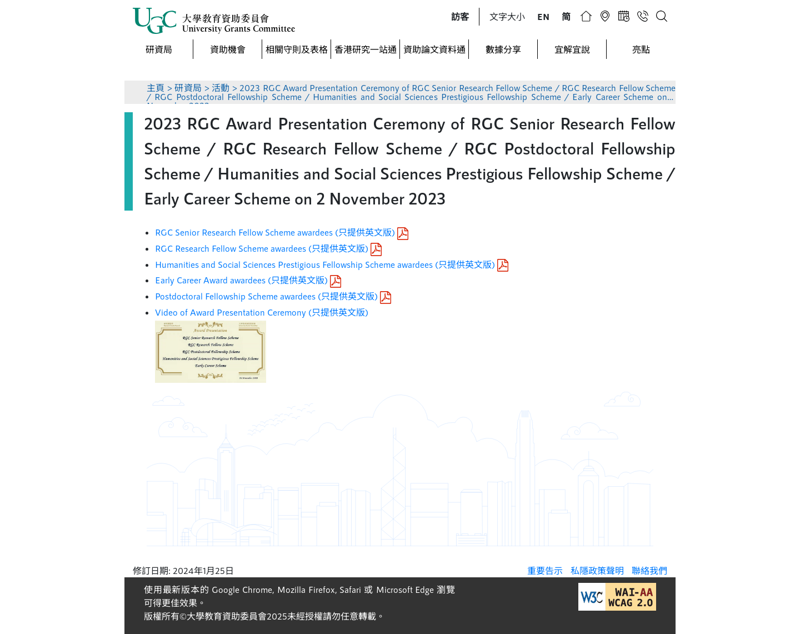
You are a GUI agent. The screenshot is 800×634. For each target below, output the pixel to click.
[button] (460, 17)
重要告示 (545, 570)
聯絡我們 (649, 570)
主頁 (156, 87)
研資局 (159, 49)
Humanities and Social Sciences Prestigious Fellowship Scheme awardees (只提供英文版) (331, 264)
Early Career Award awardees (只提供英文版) (248, 279)
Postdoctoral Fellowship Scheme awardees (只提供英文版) (273, 296)
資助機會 (228, 49)
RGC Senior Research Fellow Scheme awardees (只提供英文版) (281, 232)
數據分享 (503, 49)
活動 (221, 87)
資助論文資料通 (434, 49)
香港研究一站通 (365, 49)
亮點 (641, 49)
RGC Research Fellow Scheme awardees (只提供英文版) (268, 248)
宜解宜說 (572, 49)
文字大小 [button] (507, 16)
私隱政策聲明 (597, 570)
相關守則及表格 (297, 49)
